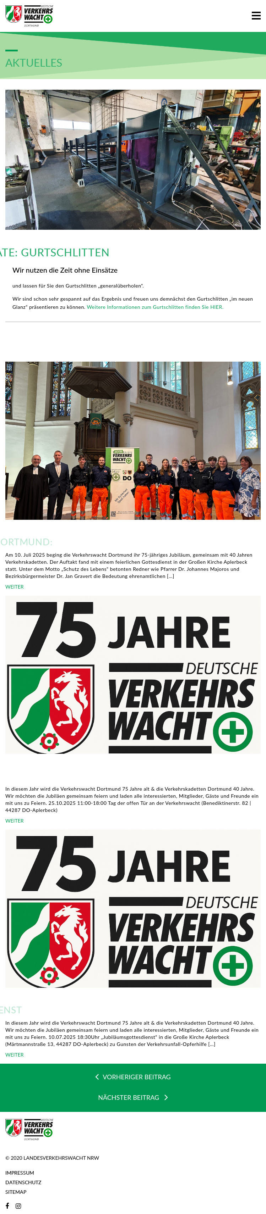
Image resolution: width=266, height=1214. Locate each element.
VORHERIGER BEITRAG (132, 1076)
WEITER (14, 587)
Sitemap (15, 1191)
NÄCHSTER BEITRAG (133, 1097)
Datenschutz (23, 1182)
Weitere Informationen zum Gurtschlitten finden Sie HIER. (155, 307)
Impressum (19, 1172)
